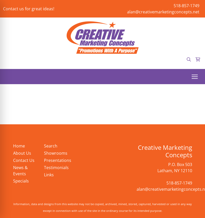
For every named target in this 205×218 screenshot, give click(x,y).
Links (49, 175)
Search (50, 146)
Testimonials (56, 167)
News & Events (20, 171)
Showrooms (55, 153)
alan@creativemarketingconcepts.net (163, 12)
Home (19, 146)
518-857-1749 (186, 5)
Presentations (56, 160)
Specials (21, 181)
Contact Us (23, 160)
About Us (22, 153)
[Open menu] (195, 77)
